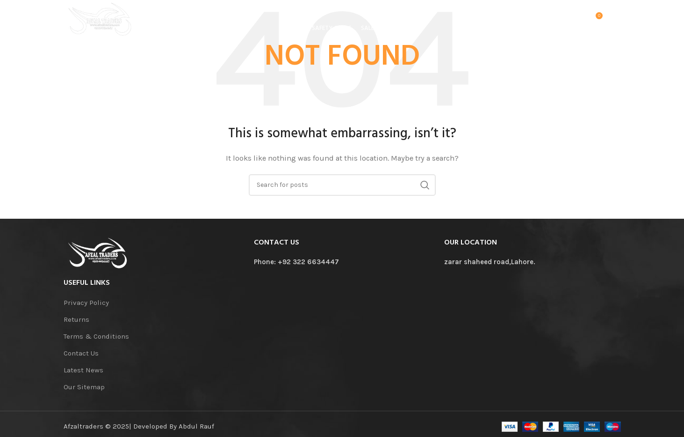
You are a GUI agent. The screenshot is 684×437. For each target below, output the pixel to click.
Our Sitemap (84, 387)
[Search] (575, 21)
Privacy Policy (86, 302)
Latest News (83, 370)
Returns (76, 319)
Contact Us (81, 353)
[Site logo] (106, 20)
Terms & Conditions (96, 336)
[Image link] (99, 252)
